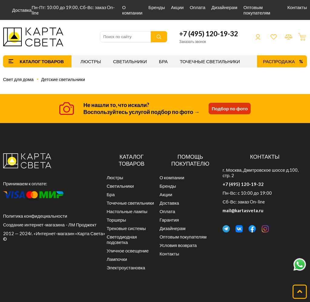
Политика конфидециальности (35, 216)
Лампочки (117, 259)
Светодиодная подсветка (122, 239)
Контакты (297, 7)
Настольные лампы (127, 211)
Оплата (198, 7)
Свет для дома (18, 79)
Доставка (21, 10)
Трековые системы (126, 228)
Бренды (156, 7)
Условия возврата (178, 245)
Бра (163, 61)
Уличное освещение (128, 250)
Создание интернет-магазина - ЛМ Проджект (50, 224)
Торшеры (116, 219)
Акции (177, 7)
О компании (132, 10)
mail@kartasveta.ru (243, 210)
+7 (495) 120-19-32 (208, 34)
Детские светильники (63, 79)
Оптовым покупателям (256, 10)
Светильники (130, 61)
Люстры (91, 61)
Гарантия (169, 219)
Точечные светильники (210, 61)
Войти (258, 37)
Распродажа (279, 61)
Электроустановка (126, 267)
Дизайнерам (224, 7)
